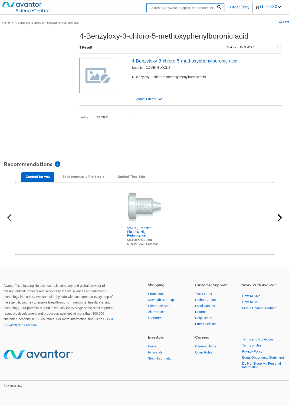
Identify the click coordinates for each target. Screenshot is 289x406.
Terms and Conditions (257, 339)
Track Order (203, 294)
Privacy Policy (252, 351)
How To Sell (250, 302)
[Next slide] (279, 218)
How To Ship (251, 296)
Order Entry (240, 7)
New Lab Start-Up (161, 300)
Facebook (30, 325)
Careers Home (205, 346)
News (152, 346)
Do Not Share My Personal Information (261, 365)
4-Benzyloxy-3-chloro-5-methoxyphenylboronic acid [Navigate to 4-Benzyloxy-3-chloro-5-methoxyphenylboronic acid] (47, 22)
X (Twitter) (10, 325)
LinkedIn (109, 319)
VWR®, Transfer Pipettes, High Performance (139, 231)
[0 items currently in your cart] (268, 7)
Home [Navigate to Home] (6, 22)
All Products (156, 312)
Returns (201, 312)
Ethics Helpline (206, 324)
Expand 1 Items (145, 99)
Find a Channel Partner (259, 308)
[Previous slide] (9, 218)
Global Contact (206, 300)
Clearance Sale (159, 306)
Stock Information (160, 358)
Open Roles (203, 352)
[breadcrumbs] (40, 22)
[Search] (181, 8)
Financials (155, 352)
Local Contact (205, 306)
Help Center (204, 318)
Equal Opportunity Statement (263, 357)
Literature (155, 318)
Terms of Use (251, 345)
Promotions (156, 294)
